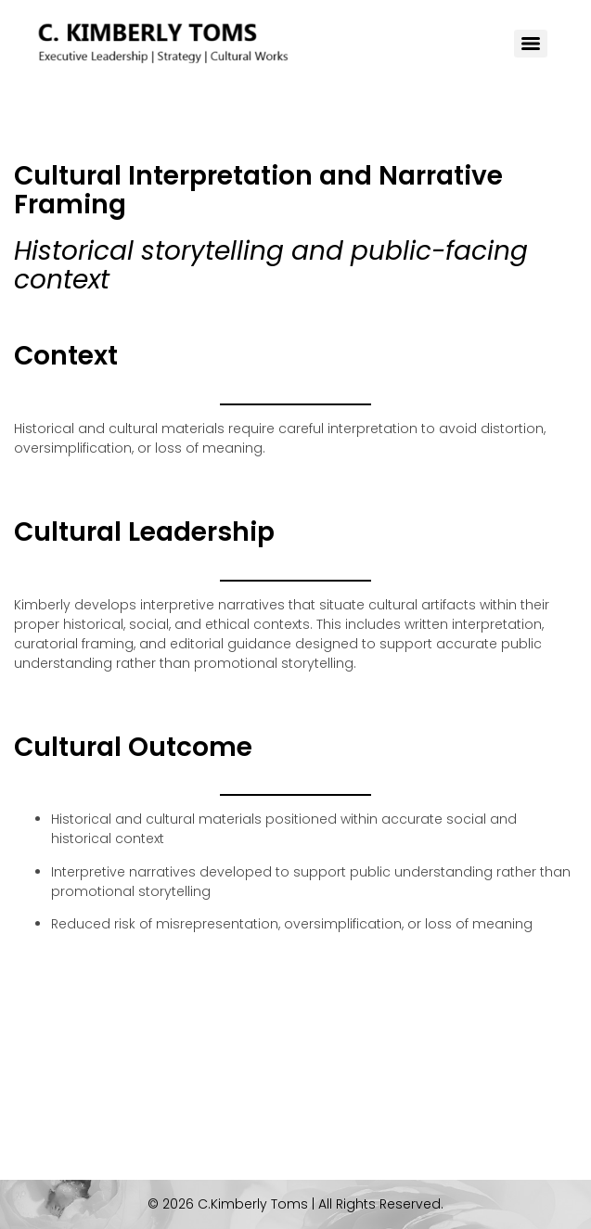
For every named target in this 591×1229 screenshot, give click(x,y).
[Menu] (530, 44)
